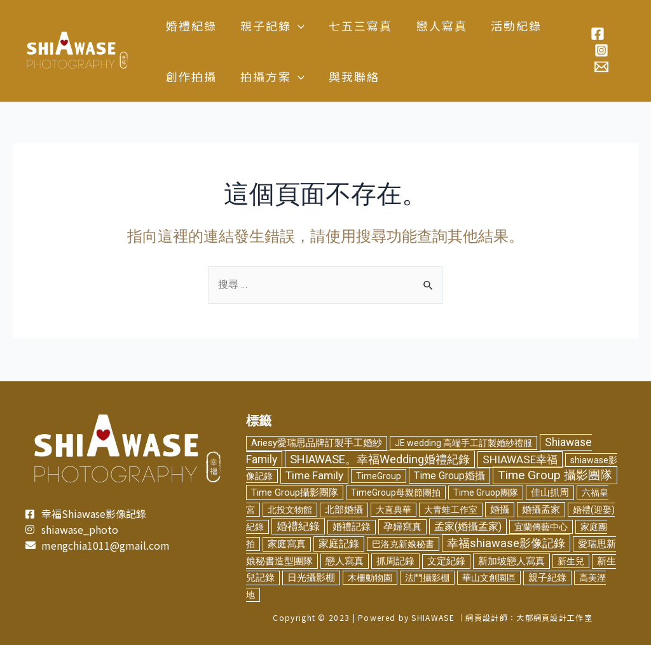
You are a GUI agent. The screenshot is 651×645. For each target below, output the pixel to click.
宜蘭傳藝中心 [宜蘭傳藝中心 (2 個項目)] (541, 526)
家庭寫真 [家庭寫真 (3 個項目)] (287, 544)
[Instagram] (601, 50)
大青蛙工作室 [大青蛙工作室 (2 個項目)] (450, 510)
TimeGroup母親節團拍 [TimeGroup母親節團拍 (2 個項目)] (396, 492)
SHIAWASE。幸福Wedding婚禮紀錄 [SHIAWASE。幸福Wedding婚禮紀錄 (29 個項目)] (380, 457)
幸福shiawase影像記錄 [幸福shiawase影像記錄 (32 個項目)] (506, 543)
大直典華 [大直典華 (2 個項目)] (393, 510)
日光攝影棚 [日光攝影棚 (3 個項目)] (311, 578)
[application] (296, 25)
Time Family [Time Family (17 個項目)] (314, 475)
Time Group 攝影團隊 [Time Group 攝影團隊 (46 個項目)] (555, 475)
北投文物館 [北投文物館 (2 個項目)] (290, 510)
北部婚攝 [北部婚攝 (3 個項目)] (344, 510)
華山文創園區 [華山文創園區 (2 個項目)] (489, 578)
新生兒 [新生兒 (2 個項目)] (571, 561)
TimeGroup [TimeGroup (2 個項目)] (378, 476)
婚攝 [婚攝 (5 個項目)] (499, 509)
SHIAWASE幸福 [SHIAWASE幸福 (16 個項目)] (520, 457)
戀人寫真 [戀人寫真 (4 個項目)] (345, 561)
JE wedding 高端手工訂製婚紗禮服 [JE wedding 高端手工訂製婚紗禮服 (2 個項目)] (463, 440)
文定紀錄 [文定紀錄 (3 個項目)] (446, 561)
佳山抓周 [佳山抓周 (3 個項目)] (550, 492)
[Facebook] (597, 34)
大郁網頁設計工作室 (554, 617)
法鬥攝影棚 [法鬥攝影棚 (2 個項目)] (427, 578)
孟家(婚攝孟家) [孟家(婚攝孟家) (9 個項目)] (468, 526)
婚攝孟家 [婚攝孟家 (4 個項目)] (541, 509)
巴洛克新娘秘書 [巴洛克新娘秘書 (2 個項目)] (403, 544)
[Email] (601, 67)
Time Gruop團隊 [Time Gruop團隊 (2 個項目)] (485, 492)
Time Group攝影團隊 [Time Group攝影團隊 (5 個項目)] (294, 492)
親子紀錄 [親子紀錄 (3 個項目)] (547, 578)
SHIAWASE (432, 617)
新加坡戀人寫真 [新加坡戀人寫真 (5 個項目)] (511, 561)
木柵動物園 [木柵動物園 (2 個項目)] (370, 578)
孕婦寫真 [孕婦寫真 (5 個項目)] (402, 526)
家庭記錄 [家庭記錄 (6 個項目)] (339, 544)
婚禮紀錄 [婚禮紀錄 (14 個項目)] (298, 525)
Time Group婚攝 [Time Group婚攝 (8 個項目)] (449, 476)
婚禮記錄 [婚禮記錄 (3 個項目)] (351, 526)
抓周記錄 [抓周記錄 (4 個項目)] (395, 561)
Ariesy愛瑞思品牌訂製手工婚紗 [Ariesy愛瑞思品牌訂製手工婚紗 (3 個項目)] (316, 440)
